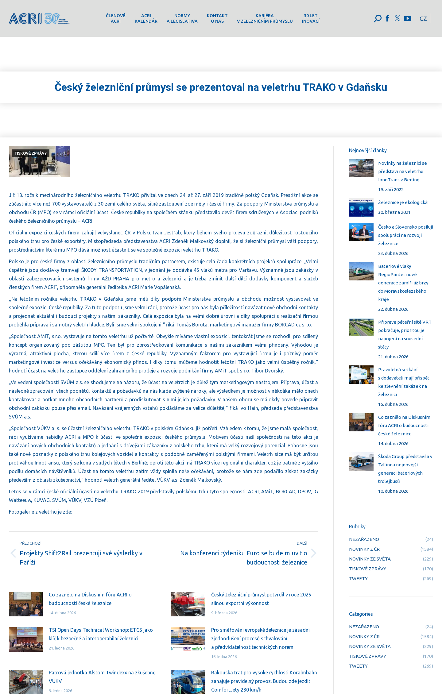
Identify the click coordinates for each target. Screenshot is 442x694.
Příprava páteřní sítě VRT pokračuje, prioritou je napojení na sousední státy (405, 334)
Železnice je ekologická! (403, 202)
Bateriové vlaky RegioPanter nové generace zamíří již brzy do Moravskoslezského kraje (403, 283)
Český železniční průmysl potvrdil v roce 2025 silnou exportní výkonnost (261, 599)
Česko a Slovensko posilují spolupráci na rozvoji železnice (405, 235)
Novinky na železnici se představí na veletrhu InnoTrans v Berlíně (402, 171)
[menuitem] (116, 18)
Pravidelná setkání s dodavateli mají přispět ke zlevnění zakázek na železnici (403, 382)
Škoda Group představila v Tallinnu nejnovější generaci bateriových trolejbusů (405, 469)
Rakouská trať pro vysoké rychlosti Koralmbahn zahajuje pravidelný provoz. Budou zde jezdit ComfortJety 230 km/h (264, 681)
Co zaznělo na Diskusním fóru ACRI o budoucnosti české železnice (90, 599)
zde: (67, 512)
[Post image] (26, 604)
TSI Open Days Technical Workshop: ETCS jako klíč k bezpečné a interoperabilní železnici (101, 634)
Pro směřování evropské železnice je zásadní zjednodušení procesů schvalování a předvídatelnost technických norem (260, 638)
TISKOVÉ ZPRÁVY (31, 153)
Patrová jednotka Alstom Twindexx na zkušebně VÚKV (102, 677)
